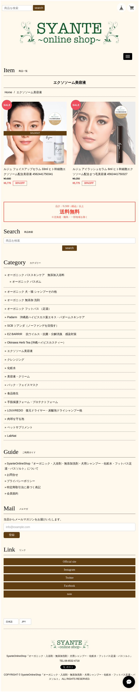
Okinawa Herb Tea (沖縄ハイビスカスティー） (36, 342)
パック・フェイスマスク (22, 384)
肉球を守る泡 (15, 418)
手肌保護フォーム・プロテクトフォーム (32, 402)
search (39, 7)
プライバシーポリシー (21, 481)
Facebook (69, 585)
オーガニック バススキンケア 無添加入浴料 (37, 275)
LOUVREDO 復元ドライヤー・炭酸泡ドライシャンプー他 (44, 410)
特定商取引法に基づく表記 (24, 487)
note (69, 594)
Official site (69, 561)
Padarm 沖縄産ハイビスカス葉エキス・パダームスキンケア (46, 317)
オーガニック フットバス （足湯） (29, 308)
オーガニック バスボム (26, 281)
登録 (11, 534)
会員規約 (12, 493)
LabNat (11, 435)
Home (8, 92)
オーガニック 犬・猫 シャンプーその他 (32, 291)
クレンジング (15, 359)
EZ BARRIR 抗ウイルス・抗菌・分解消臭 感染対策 (42, 334)
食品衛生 (13, 393)
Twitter (69, 577)
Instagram (69, 569)
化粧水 (11, 368)
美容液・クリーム (18, 376)
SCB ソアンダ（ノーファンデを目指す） (33, 325)
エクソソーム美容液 (20, 351)
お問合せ (12, 474)
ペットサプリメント (20, 427)
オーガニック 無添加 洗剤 (23, 300)
